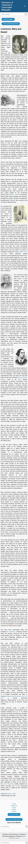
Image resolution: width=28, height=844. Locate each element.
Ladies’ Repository (8, 784)
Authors (14, 809)
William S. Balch (14, 194)
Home (14, 804)
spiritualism (12, 631)
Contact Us (14, 805)
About (14, 807)
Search (14, 811)
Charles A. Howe (11, 793)
